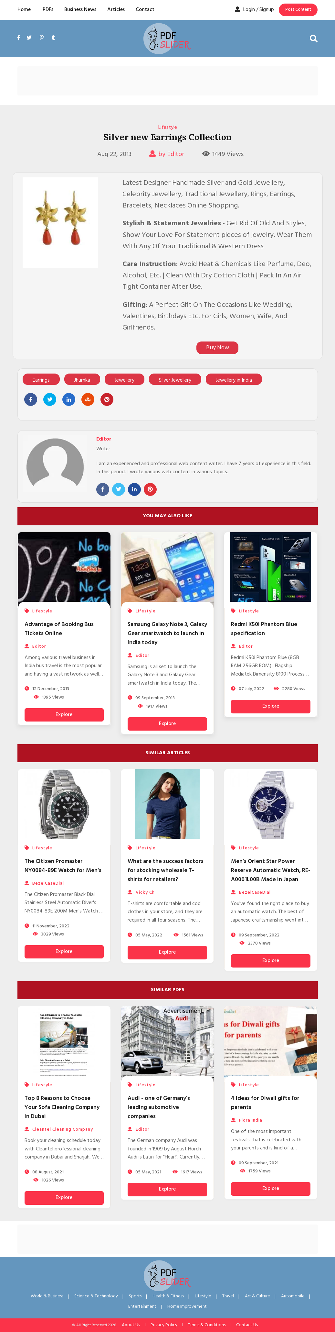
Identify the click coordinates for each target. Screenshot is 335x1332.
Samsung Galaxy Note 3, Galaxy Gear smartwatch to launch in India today (167, 633)
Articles (116, 10)
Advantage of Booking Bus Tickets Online (59, 629)
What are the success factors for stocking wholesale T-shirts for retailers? (166, 870)
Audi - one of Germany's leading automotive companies (159, 1107)
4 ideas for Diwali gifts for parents (265, 1103)
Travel (228, 1296)
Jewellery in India (234, 380)
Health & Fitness (168, 1296)
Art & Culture (257, 1296)
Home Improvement (187, 1306)
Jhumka (82, 380)
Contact (145, 10)
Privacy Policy (164, 1325)
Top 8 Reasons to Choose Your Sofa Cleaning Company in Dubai (62, 1107)
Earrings (41, 380)
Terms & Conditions (206, 1325)
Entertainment (142, 1306)
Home (24, 10)
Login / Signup (254, 10)
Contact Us (247, 1325)
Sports (135, 1296)
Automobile (293, 1296)
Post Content (298, 9)
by (166, 154)
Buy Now (217, 348)
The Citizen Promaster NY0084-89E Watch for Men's (63, 866)
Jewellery (124, 380)
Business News (80, 10)
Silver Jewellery (175, 380)
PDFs (48, 10)
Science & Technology (96, 1296)
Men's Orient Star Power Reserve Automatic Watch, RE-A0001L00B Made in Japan (270, 870)
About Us (131, 1325)
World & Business (47, 1296)
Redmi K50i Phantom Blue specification (264, 629)
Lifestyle (167, 127)
